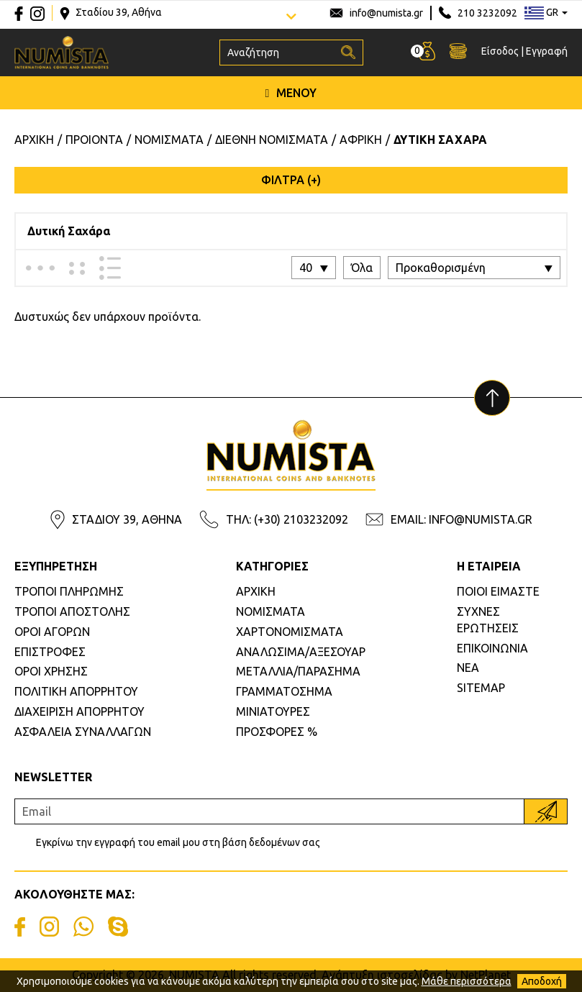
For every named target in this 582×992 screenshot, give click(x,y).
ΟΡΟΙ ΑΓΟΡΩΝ (52, 631)
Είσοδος (500, 51)
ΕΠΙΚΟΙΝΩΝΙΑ (492, 648)
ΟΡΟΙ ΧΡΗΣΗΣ (51, 671)
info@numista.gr (386, 13)
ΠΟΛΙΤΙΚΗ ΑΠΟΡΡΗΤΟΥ (76, 691)
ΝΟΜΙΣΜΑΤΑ (270, 611)
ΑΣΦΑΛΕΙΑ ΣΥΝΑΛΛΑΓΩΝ (82, 731)
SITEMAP (481, 687)
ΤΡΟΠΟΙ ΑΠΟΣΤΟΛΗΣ (72, 611)
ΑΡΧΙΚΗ (256, 591)
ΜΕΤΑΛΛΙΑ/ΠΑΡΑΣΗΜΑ (298, 671)
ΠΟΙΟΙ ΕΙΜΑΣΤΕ (498, 591)
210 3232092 (487, 13)
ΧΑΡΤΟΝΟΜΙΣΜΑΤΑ (289, 631)
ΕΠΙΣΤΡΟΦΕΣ (50, 651)
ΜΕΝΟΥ (291, 92)
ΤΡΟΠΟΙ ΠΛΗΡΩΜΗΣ (69, 591)
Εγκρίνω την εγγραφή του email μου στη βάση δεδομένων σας (178, 842)
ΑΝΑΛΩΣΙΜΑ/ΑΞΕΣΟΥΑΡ (300, 651)
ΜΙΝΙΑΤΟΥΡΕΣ (273, 711)
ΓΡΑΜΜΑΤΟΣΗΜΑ (284, 691)
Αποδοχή (542, 981)
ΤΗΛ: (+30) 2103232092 (287, 519)
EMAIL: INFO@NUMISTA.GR (461, 519)
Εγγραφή (547, 51)
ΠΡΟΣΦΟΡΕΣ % (276, 731)
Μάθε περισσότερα (466, 981)
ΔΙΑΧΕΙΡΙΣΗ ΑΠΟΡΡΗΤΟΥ (79, 711)
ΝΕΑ (468, 667)
